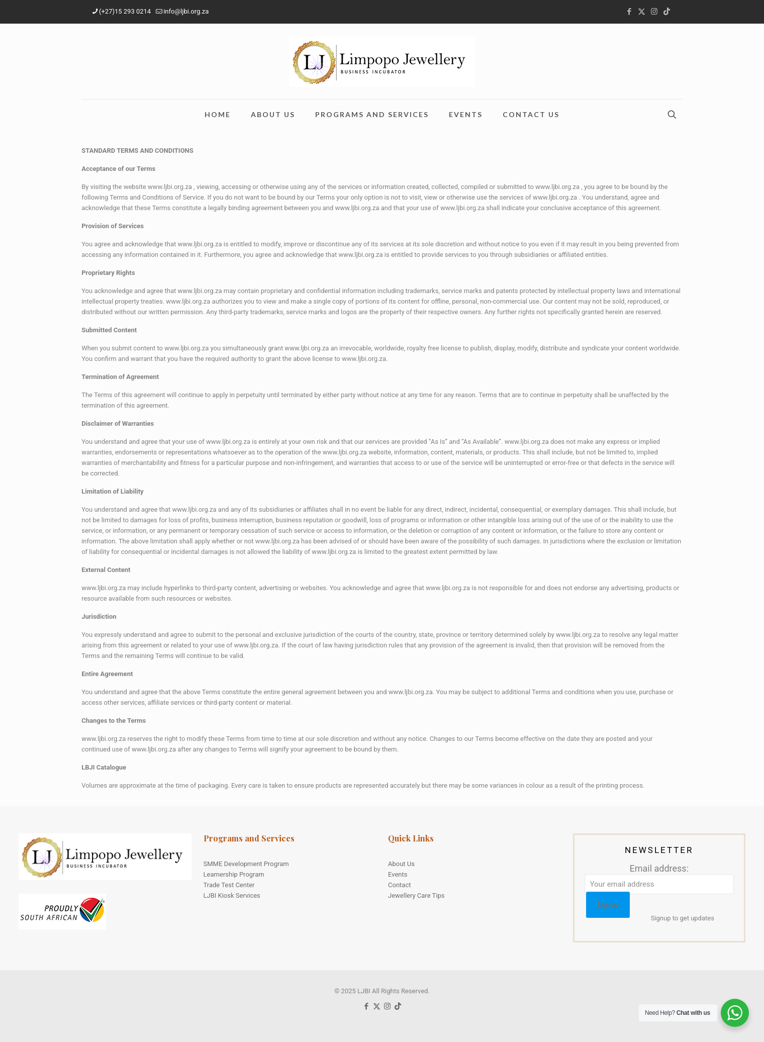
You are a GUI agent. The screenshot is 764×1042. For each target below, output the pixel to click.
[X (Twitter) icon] (641, 11)
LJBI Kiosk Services (232, 895)
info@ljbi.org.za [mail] (186, 11)
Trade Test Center (229, 885)
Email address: (659, 878)
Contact (399, 885)
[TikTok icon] (667, 11)
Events (397, 874)
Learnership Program (234, 874)
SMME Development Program (246, 864)
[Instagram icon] (654, 11)
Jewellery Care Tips (416, 895)
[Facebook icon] (629, 11)
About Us (401, 864)
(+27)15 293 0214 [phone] (125, 11)
